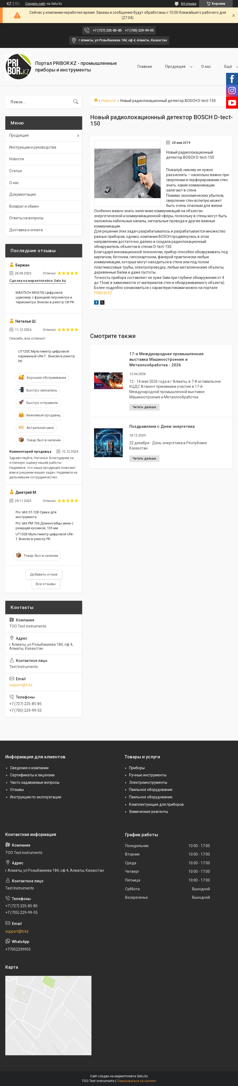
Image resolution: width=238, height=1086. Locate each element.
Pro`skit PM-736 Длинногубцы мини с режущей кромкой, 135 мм (44, 525)
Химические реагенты (148, 811)
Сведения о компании (29, 768)
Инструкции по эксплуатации (35, 797)
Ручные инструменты (147, 775)
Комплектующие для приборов (156, 804)
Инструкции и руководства (32, 147)
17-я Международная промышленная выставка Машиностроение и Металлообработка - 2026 (166, 359)
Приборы (137, 768)
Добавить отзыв (44, 574)
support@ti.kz (21, 685)
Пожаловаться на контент (136, 1081)
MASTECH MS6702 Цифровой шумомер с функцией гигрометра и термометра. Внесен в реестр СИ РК (45, 297)
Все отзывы (46, 584)
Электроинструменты (148, 782)
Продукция (175, 66)
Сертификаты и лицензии (32, 775)
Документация (22, 194)
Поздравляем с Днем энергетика (162, 426)
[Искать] (75, 102)
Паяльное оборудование (151, 789)
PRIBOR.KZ (103, 293)
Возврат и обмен (24, 206)
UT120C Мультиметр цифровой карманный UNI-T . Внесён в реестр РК (46, 356)
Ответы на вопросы (26, 218)
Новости (109, 101)
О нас (206, 66)
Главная (144, 66)
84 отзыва (188, 4)
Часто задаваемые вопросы (34, 782)
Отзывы (17, 789)
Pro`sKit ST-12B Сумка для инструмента (36, 514)
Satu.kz (142, 1076)
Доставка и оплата (26, 230)
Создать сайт (35, 4)
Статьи (15, 171)
